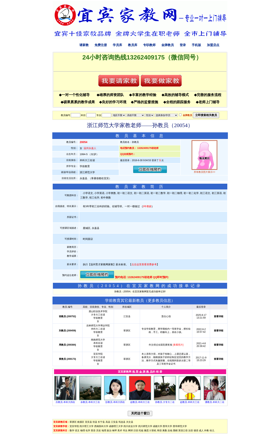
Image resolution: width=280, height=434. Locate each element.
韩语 (159, 430)
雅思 (146, 430)
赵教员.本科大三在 (140, 402)
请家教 (84, 45)
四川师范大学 (145, 426)
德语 (196, 430)
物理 (82, 430)
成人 (201, 430)
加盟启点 (213, 45)
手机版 (196, 45)
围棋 (175, 430)
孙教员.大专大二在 (164, 402)
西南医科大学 (101, 426)
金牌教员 (167, 45)
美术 (119, 430)
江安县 (114, 422)
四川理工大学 (87, 426)
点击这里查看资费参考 (144, 264)
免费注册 (100, 45)
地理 (104, 430)
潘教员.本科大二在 (214, 402)
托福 (141, 430)
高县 (108, 422)
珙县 (95, 422)
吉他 (170, 430)
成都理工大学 (116, 426)
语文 (77, 430)
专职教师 (149, 45)
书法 (125, 430)
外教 (206, 430)
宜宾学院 (74, 426)
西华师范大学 (180, 426)
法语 (190, 430)
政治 (109, 430)
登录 (183, 45)
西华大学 (167, 426)
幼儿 (212, 430)
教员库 (132, 45)
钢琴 (114, 430)
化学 (88, 430)
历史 (98, 430)
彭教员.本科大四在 (115, 402)
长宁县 (101, 422)
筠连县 (121, 422)
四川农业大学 (130, 426)
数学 (72, 430)
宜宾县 (88, 422)
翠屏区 (73, 422)
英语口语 (183, 430)
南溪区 (80, 422)
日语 (135, 430)
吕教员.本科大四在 (65, 402)
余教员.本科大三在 (90, 402)
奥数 (164, 430)
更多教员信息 (159, 300)
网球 (130, 430)
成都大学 (157, 426)
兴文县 (129, 422)
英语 (93, 430)
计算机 (152, 430)
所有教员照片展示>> (204, 172)
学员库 (117, 45)
